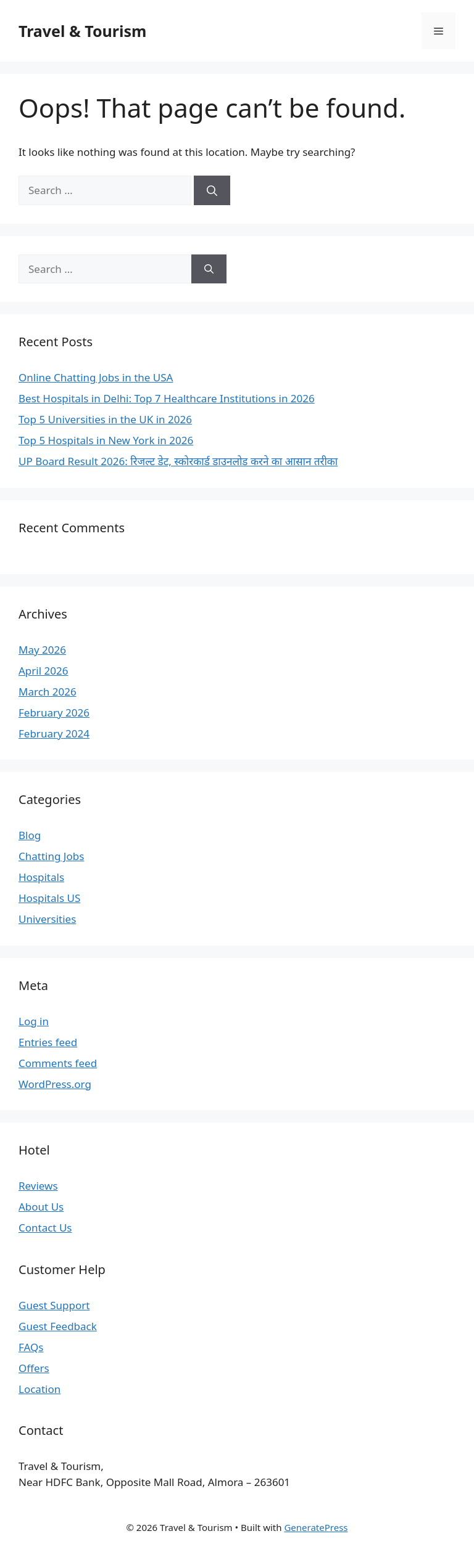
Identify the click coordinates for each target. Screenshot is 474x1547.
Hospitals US (49, 898)
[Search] (212, 190)
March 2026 (48, 691)
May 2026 (42, 650)
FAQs (31, 1347)
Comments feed (58, 1063)
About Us (41, 1207)
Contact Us (45, 1227)
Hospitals (41, 877)
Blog (30, 835)
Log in (34, 1021)
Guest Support (54, 1305)
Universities (47, 919)
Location (39, 1389)
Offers (34, 1368)
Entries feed (48, 1042)
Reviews (38, 1186)
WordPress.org (55, 1084)
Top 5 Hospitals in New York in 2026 (106, 440)
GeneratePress (315, 1527)
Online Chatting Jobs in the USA (96, 377)
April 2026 (43, 671)
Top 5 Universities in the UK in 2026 (105, 419)
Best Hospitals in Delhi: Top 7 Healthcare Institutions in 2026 (167, 398)
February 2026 (54, 712)
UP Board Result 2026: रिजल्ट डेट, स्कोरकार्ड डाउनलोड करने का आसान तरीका (178, 461)
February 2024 (54, 733)
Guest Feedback (58, 1326)
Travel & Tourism (82, 30)
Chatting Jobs (51, 856)
